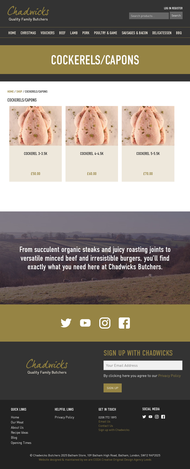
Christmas (28, 32)
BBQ (179, 32)
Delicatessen (161, 32)
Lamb (74, 32)
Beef (62, 32)
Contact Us (106, 426)
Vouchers (48, 32)
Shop (19, 91)
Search (176, 15)
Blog (14, 437)
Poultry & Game (105, 32)
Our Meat (17, 422)
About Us (17, 427)
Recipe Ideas (19, 432)
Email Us (104, 421)
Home (12, 32)
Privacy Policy (169, 375)
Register (177, 8)
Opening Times (21, 443)
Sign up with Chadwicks (114, 430)
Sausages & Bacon (135, 32)
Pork (85, 32)
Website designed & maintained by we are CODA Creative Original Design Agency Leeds (95, 459)
